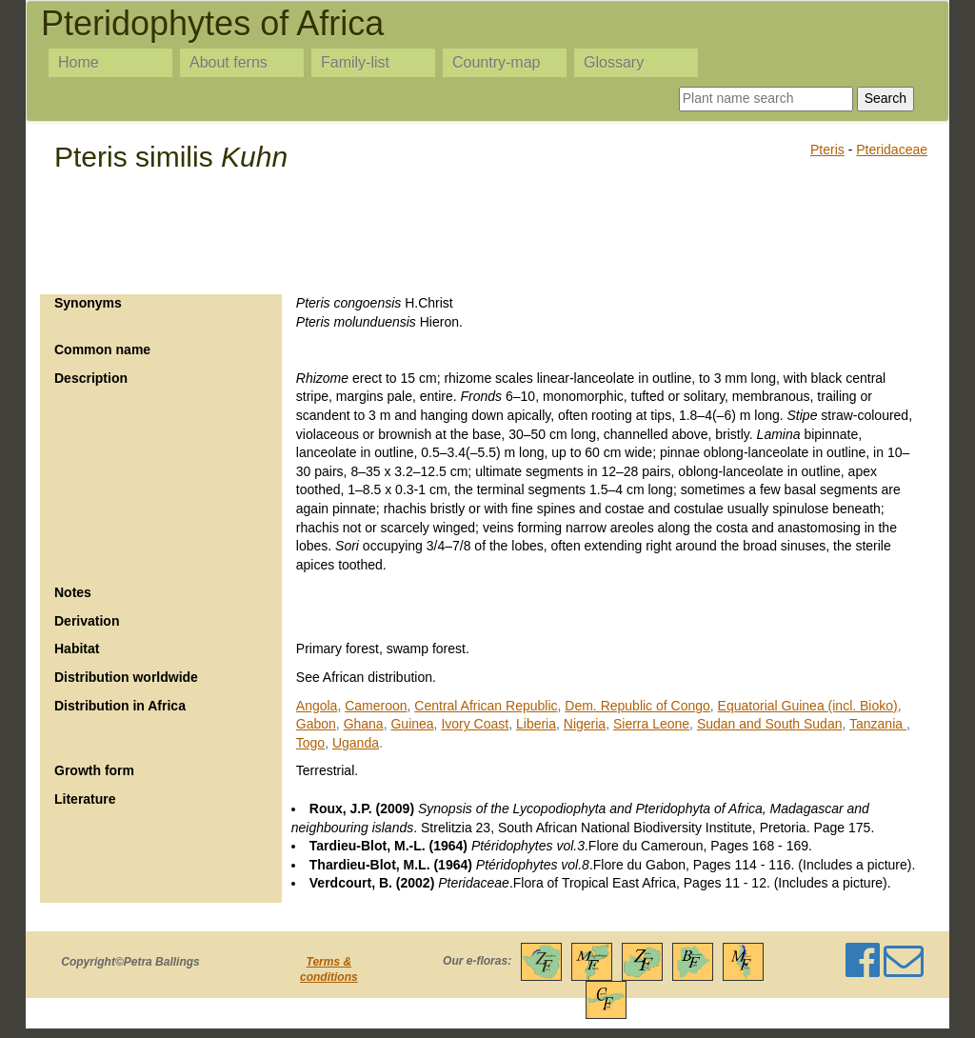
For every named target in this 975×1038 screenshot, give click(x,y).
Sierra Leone (651, 723)
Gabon (316, 723)
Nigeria (585, 723)
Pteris (827, 149)
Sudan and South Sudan (770, 723)
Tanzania (877, 723)
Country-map (496, 62)
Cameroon (376, 705)
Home (78, 62)
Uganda (355, 742)
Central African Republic (485, 705)
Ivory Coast (474, 723)
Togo (310, 742)
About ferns (228, 62)
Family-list (355, 62)
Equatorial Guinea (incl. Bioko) (808, 705)
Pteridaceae (891, 149)
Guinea (411, 723)
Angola (317, 705)
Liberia (536, 723)
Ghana (364, 723)
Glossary (614, 62)
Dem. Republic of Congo (637, 705)
